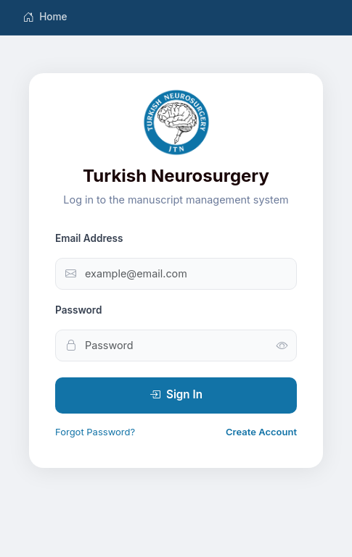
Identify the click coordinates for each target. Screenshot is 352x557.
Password (78, 310)
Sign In (176, 394)
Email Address (89, 238)
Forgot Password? (95, 431)
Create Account (261, 431)
